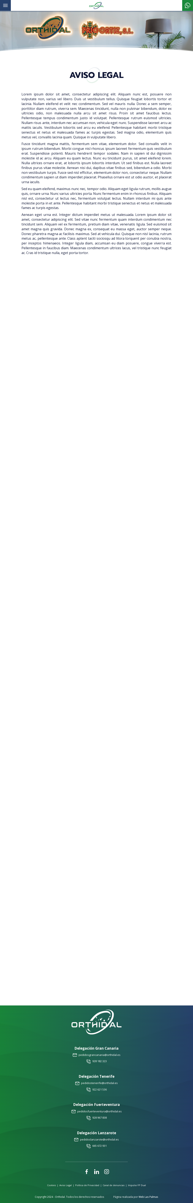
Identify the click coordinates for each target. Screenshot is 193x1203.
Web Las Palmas (148, 1197)
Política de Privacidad (87, 1185)
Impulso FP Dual (137, 1185)
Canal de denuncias (113, 1185)
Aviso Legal (65, 1185)
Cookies (51, 1185)
